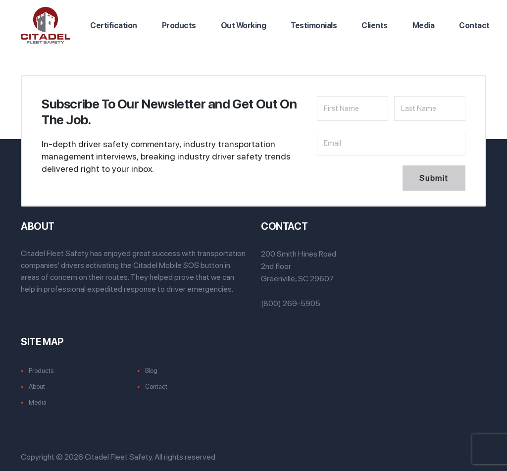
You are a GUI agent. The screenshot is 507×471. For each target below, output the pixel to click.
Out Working (243, 25)
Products (179, 25)
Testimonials (314, 25)
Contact (474, 25)
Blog (151, 370)
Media (423, 25)
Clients (374, 25)
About (37, 386)
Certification (113, 25)
